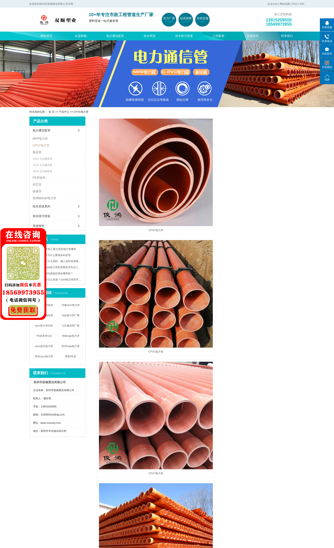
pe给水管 (108, 480)
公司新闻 (145, 480)
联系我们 (287, 35)
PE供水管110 (44, 335)
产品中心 (64, 111)
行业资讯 (145, 488)
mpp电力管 (73, 480)
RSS (294, 3)
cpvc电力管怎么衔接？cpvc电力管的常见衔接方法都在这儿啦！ (59, 279)
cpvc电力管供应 (44, 325)
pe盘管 (106, 496)
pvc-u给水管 (110, 488)
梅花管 (37, 152)
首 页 (52, 111)
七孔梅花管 (45, 165)
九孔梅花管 (45, 158)
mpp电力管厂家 (71, 315)
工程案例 (218, 35)
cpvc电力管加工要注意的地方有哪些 (55, 249)
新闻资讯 (253, 35)
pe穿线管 (72, 511)
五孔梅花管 (45, 171)
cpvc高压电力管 (44, 346)
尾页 (288, 337)
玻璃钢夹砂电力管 (44, 198)
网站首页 (46, 35)
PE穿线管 (39, 177)
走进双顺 (81, 35)
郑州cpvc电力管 (44, 356)
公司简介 (35, 480)
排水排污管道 (184, 35)
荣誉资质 (35, 496)
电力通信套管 (115, 35)
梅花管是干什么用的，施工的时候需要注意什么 (59, 261)
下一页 (277, 337)
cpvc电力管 (73, 488)
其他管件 (38, 225)
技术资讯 (145, 496)
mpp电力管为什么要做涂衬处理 (53, 255)
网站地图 (285, 3)
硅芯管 (37, 184)
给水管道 (150, 35)
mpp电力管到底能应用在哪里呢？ (54, 273)
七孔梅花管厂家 (71, 325)
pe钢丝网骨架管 (112, 504)
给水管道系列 (41, 206)
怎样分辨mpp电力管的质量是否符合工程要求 (59, 267)
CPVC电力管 (81, 111)
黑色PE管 (70, 356)
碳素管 (37, 191)
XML (302, 3)
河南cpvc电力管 (71, 305)
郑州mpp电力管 (71, 346)
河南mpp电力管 (71, 335)
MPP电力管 (40, 138)
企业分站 (272, 3)
